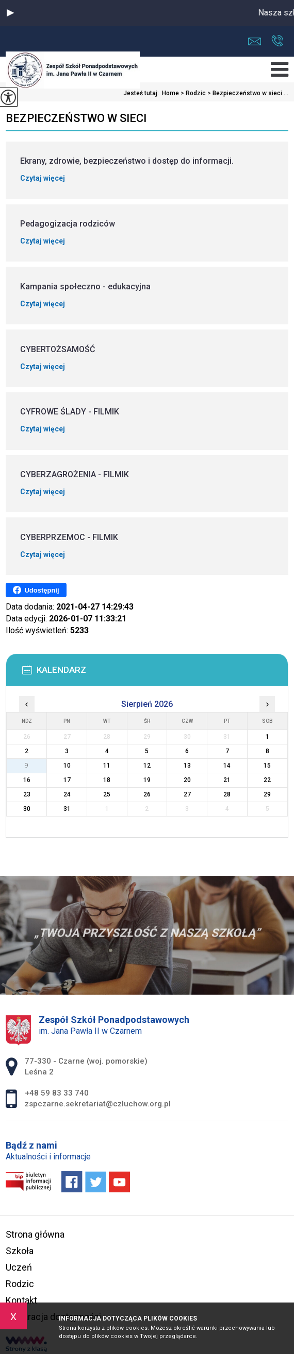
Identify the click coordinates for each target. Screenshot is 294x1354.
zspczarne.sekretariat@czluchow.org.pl (254, 41)
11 (106, 765)
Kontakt (21, 1300)
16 (26, 780)
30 (26, 808)
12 (147, 765)
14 (227, 765)
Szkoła (20, 1250)
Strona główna (35, 1234)
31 (67, 808)
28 (227, 794)
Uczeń (19, 1267)
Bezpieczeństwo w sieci (76, 118)
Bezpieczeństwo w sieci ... (247, 93)
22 (267, 780)
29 (267, 794)
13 (187, 765)
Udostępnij (36, 590)
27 (187, 794)
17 (67, 780)
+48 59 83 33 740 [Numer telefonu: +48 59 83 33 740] (57, 1093)
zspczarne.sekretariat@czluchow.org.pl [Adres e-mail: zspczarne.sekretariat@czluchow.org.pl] (98, 1103)
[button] (10, 13)
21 (227, 780)
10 (67, 765)
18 (106, 780)
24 (67, 794)
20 (187, 780)
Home (170, 93)
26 (147, 794)
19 (147, 780)
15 (267, 765)
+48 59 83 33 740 (277, 40)
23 (26, 794)
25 (106, 794)
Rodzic (192, 93)
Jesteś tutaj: (142, 93)
